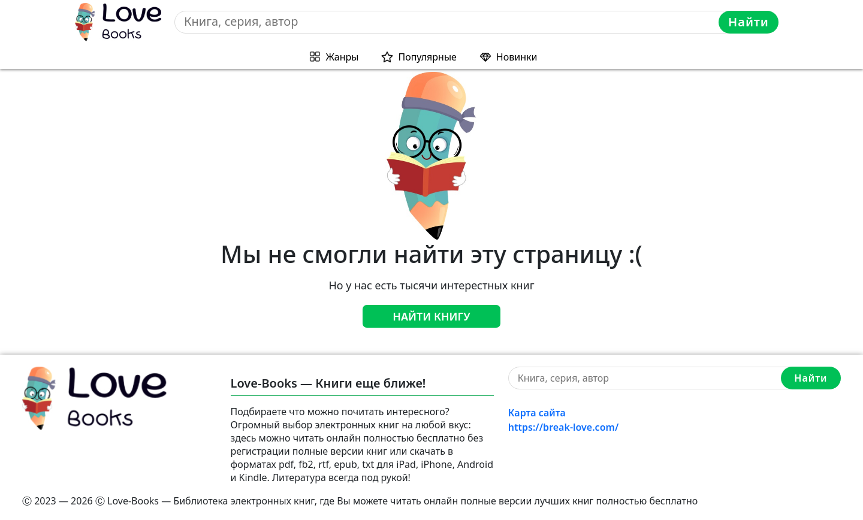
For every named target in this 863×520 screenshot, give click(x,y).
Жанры (342, 57)
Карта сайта (537, 412)
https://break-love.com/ (563, 427)
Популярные (427, 57)
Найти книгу (431, 316)
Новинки (517, 57)
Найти (748, 22)
